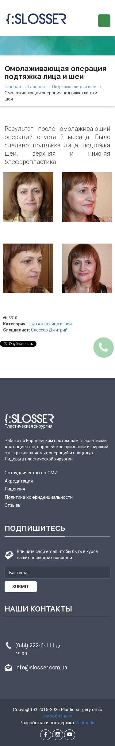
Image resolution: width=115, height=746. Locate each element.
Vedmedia (85, 722)
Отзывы (13, 505)
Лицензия (15, 489)
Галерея (36, 86)
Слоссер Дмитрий (49, 330)
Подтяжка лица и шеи (74, 86)
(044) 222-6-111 (38, 649)
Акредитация (19, 481)
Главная (13, 86)
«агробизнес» (57, 716)
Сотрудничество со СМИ (31, 472)
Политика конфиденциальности (39, 497)
